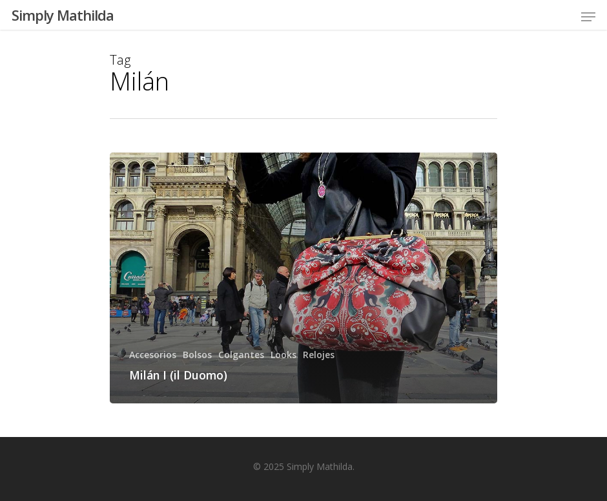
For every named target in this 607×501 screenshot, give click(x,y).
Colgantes (241, 354)
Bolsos (197, 354)
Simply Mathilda (63, 15)
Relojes (318, 354)
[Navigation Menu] (588, 16)
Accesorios (152, 354)
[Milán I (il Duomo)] (303, 278)
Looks (283, 354)
